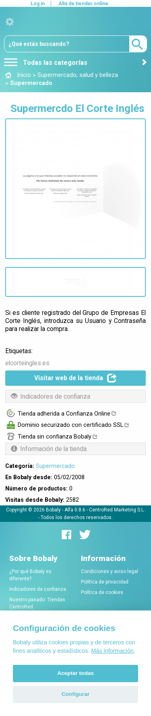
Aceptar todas (75, 673)
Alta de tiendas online (83, 3)
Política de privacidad (104, 582)
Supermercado (55, 466)
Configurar (75, 694)
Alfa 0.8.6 (74, 510)
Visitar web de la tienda (75, 378)
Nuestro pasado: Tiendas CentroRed (37, 603)
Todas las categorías (45, 62)
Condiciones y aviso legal (109, 571)
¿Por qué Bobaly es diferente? (30, 575)
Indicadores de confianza (37, 589)
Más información (112, 651)
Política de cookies (102, 592)
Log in (38, 3)
